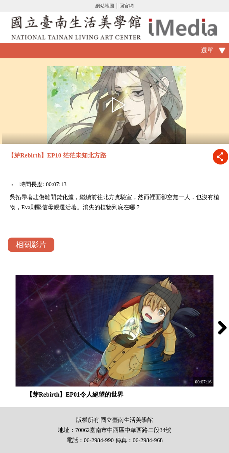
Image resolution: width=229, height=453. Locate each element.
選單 (207, 50)
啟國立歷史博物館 (114, 27)
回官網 (127, 6)
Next (219, 327)
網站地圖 (104, 6)
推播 (220, 156)
